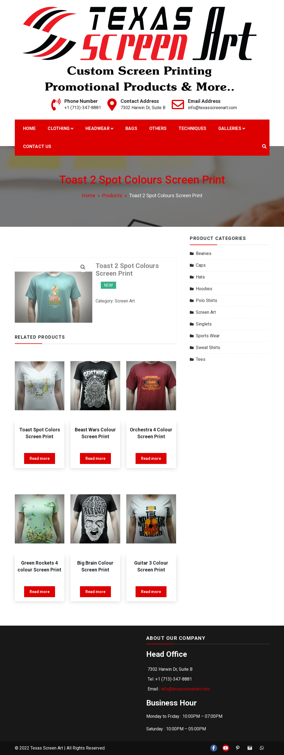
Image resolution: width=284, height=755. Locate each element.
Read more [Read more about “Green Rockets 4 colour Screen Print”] (40, 592)
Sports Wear (208, 335)
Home (29, 128)
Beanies (203, 253)
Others (158, 128)
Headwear (97, 128)
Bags (131, 128)
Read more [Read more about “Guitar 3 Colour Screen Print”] (151, 592)
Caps (201, 265)
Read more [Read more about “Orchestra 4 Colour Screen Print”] (151, 458)
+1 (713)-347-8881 (82, 107)
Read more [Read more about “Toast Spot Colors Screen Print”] (40, 458)
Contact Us (37, 146)
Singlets (204, 324)
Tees (200, 359)
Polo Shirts (206, 300)
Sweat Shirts (208, 347)
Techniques (192, 128)
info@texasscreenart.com (212, 107)
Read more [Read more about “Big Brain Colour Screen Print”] (95, 592)
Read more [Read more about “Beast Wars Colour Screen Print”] (95, 458)
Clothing (59, 128)
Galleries (229, 128)
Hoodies (204, 288)
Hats (200, 277)
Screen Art (206, 312)
